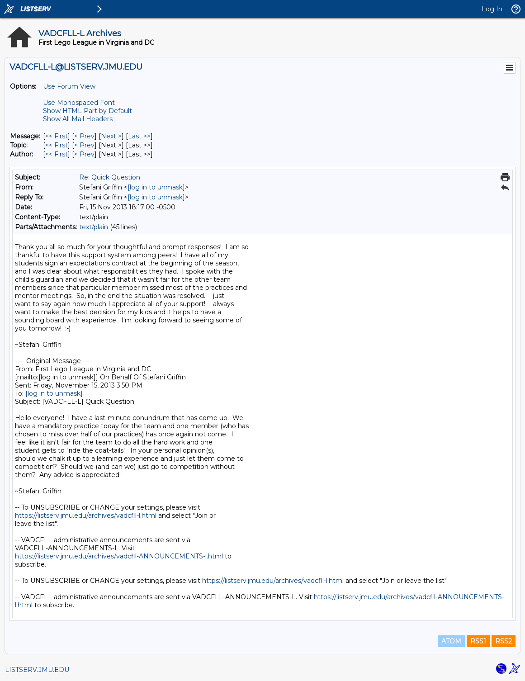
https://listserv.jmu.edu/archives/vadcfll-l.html (85, 515)
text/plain (93, 227)
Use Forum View (69, 86)
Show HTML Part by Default (87, 111)
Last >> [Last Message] (139, 136)
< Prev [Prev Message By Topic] (84, 145)
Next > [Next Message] (111, 136)
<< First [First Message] (56, 136)
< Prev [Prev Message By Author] (84, 154)
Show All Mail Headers (78, 119)
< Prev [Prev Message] (84, 136)
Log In (492, 9)
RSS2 (503, 641)
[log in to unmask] (156, 187)
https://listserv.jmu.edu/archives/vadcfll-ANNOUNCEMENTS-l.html (119, 556)
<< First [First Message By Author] (56, 154)
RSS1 (478, 641)
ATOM (451, 641)
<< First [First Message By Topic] (56, 145)
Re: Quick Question (109, 177)
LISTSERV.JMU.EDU (37, 670)
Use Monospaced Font (79, 103)
